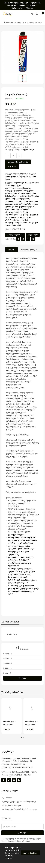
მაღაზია (20, 22)
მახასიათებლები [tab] (29, 249)
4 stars (7, 658)
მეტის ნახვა (28, 149)
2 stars (7, 668)
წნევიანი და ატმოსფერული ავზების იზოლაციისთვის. (18, 220)
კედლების (23, 201)
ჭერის (8, 198)
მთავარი (10, 22)
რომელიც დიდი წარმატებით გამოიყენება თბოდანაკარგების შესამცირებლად (20, 193)
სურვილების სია (16, 5)
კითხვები (7, 798)
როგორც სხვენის (30, 196)
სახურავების (11, 201)
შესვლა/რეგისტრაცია (22, 8)
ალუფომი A (8, 724)
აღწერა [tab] (11, 249)
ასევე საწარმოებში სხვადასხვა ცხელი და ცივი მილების (22, 214)
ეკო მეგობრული (13, 225)
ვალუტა (32, 5)
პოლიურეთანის (21, 182)
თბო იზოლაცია (27, 174)
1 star (7, 673)
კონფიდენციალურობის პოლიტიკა (19, 801)
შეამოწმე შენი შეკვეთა (17, 2)
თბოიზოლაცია (30, 222)
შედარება (36, 2)
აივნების (33, 201)
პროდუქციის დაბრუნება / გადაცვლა (20, 809)
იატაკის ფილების (20, 198)
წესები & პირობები (12, 805)
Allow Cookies (30, 853)
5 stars (7, 654)
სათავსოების (11, 204)
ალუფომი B (30, 724)
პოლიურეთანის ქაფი (15, 176)
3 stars (7, 663)
